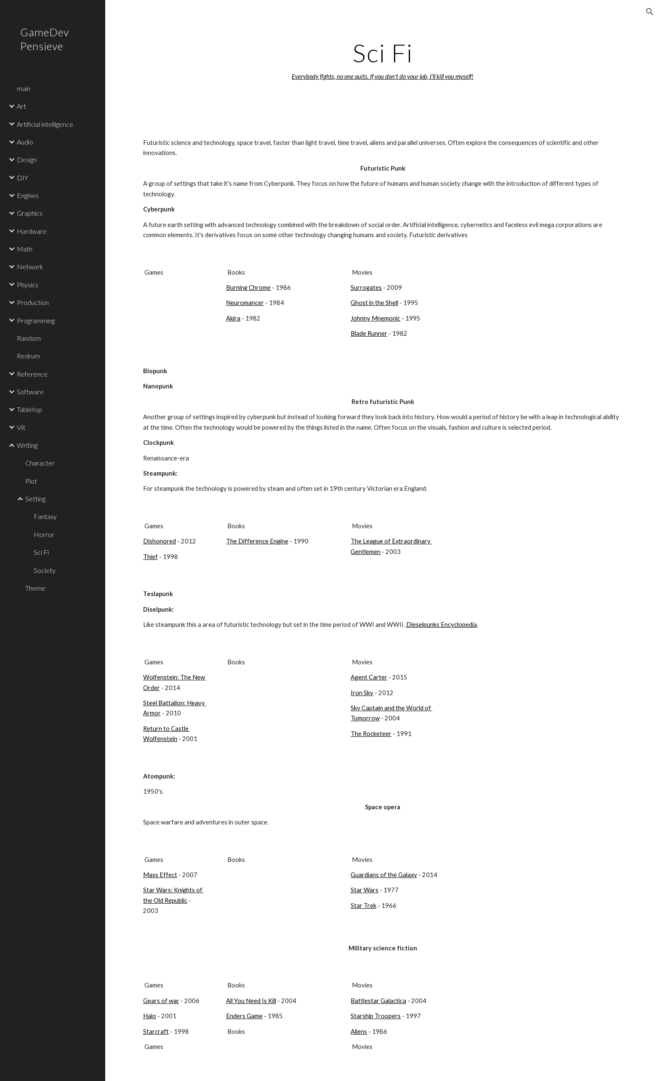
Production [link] (33, 302)
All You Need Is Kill (251, 1000)
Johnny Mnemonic (375, 318)
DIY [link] (22, 178)
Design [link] (27, 159)
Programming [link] (36, 320)
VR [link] (21, 427)
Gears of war (161, 1000)
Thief (150, 556)
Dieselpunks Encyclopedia (441, 624)
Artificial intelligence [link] (45, 124)
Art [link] (21, 106)
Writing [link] (27, 445)
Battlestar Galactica (378, 1000)
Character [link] (40, 463)
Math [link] (24, 249)
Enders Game (244, 1015)
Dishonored (159, 541)
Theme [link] (35, 588)
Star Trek (363, 905)
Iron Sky (362, 692)
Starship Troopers (376, 1015)
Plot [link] (31, 481)
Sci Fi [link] (41, 552)
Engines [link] (28, 195)
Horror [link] (44, 534)
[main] (382, 60)
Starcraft (156, 1031)
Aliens (359, 1031)
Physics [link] (27, 285)
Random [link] (29, 338)
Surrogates (366, 287)
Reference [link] (32, 374)
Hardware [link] (32, 231)
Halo (149, 1015)
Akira (233, 318)
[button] (650, 12)
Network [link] (30, 266)
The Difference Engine (257, 541)
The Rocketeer (371, 733)
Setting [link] (35, 499)
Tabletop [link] (29, 409)
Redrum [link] (28, 356)
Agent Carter (369, 677)
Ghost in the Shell (374, 302)
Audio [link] (25, 142)
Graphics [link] (30, 213)
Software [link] (30, 392)
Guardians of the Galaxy (384, 874)
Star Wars (364, 890)
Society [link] (45, 570)
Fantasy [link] (45, 516)
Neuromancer (245, 302)
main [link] (23, 88)
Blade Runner (369, 333)
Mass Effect (160, 874)
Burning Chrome (248, 287)
